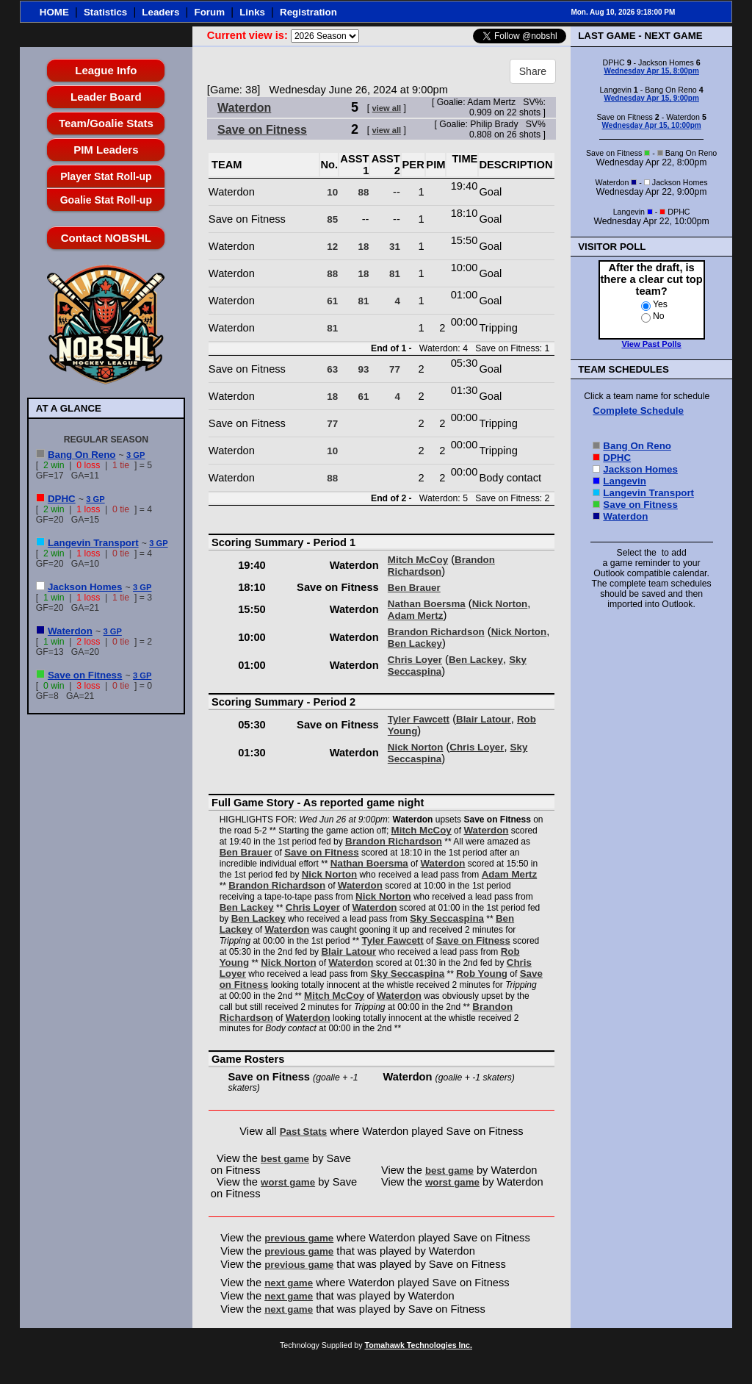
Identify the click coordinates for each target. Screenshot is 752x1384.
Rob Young (481, 973)
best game (285, 1158)
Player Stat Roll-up (105, 176)
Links (252, 12)
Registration (308, 12)
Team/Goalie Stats (106, 123)
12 (332, 246)
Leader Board (106, 96)
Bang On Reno (82, 454)
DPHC (62, 498)
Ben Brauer (414, 587)
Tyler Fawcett (418, 719)
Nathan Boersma (427, 603)
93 (363, 369)
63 (332, 369)
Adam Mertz (416, 615)
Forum (210, 12)
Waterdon (70, 631)
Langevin (624, 481)
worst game (288, 1182)
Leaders (160, 12)
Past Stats (303, 1131)
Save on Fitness (85, 675)
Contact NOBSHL (106, 238)
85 (332, 219)
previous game (298, 1238)
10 (332, 192)
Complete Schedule (638, 410)
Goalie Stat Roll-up (106, 200)
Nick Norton (500, 603)
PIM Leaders (105, 149)
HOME (54, 12)
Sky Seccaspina (447, 918)
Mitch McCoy (418, 559)
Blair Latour (483, 719)
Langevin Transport (93, 542)
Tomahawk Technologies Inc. (418, 1345)
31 (394, 246)
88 (363, 192)
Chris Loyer (415, 659)
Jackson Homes (85, 586)
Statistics (105, 12)
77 (394, 369)
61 (332, 300)
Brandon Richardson (441, 565)
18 (363, 246)
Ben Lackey (415, 643)
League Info (106, 70)
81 (394, 273)
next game (288, 1282)
